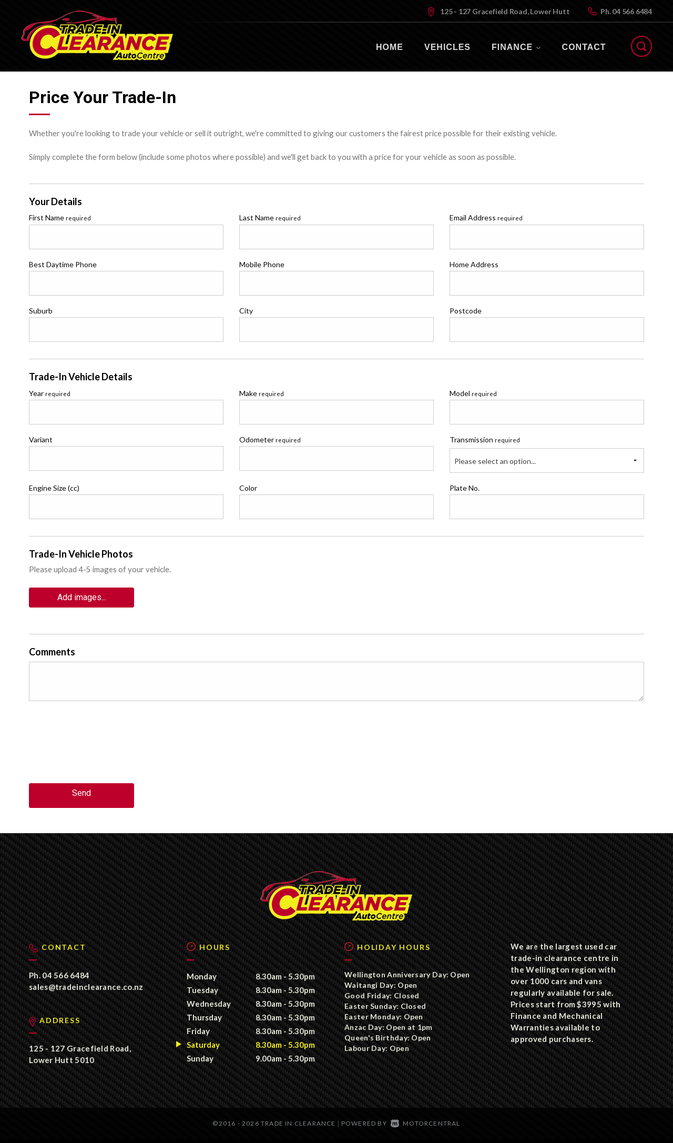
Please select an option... (495, 461)
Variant (41, 439)
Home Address (474, 264)
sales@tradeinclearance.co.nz (86, 990)
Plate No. (465, 487)
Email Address (486, 217)
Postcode (466, 310)
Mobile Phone (261, 264)
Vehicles (447, 47)
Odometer (270, 439)
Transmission (485, 439)
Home (389, 47)
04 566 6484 (632, 11)
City (246, 310)
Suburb (41, 310)
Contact (584, 47)
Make (261, 393)
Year (49, 393)
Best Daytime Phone (63, 264)
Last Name (270, 217)
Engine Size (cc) (54, 487)
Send (81, 789)
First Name (60, 217)
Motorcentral (426, 1126)
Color (248, 487)
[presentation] (109, 746)
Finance (516, 47)
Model (473, 393)
